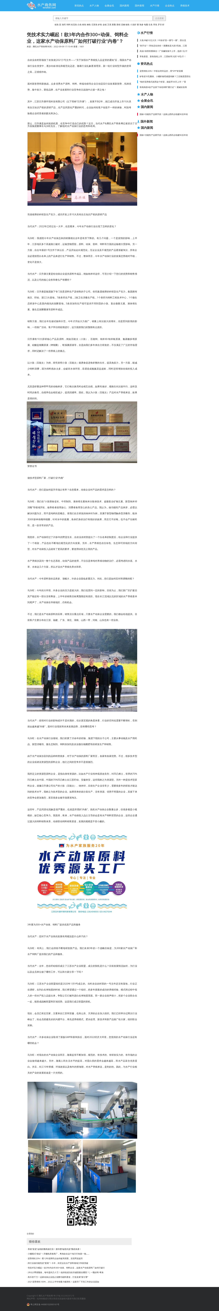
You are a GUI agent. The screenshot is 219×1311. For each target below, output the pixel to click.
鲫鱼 (89, 24)
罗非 (160, 24)
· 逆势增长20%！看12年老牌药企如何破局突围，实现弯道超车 (55, 1258)
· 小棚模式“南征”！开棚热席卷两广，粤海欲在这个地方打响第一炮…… (58, 1253)
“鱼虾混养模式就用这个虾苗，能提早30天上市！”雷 (163, 81)
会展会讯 (109, 5)
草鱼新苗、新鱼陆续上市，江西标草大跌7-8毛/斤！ (163, 56)
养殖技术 (184, 5)
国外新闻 (139, 5)
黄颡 (114, 24)
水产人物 (94, 5)
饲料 (68, 24)
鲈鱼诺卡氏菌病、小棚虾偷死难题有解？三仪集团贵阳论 (165, 76)
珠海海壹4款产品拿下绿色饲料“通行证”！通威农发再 (163, 87)
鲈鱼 (100, 24)
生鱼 (151, 24)
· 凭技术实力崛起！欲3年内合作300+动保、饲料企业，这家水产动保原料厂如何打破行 (66, 1267)
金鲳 (105, 24)
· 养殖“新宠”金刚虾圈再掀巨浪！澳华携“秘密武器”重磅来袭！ (54, 1249)
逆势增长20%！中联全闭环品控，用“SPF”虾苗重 (161, 71)
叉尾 (109, 24)
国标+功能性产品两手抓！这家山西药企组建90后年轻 (164, 114)
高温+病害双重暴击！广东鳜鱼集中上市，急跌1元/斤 (163, 51)
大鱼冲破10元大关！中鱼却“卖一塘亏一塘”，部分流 (163, 40)
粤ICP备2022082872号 (63, 1295)
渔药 (64, 24)
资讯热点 (79, 5)
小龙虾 (133, 24)
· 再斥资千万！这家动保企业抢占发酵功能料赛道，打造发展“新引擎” (57, 1277)
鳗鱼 (128, 24)
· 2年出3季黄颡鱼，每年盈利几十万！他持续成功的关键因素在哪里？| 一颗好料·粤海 (65, 1272)
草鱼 (155, 24)
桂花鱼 (74, 24)
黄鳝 (118, 24)
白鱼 (80, 24)
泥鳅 (123, 24)
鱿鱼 (57, 24)
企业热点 (169, 5)
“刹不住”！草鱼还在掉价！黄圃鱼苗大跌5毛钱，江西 (163, 45)
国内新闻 (124, 5)
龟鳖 (146, 24)
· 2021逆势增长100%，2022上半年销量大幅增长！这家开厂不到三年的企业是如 (63, 1281)
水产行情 (154, 5)
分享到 (30, 1233)
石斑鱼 (94, 24)
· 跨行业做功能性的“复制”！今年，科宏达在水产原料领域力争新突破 (57, 1263)
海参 (141, 24)
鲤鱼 (84, 24)
